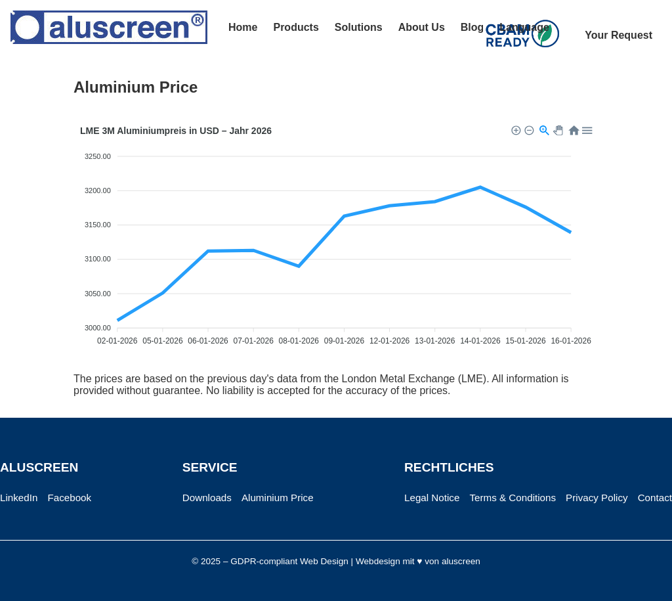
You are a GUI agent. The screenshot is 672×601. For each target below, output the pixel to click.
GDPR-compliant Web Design (289, 561)
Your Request (618, 35)
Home (242, 27)
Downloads (207, 497)
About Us (421, 27)
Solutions (359, 27)
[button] (515, 129)
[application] (336, 238)
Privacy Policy (597, 497)
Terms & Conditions (512, 497)
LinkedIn (18, 497)
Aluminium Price (278, 497)
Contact (655, 497)
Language (524, 27)
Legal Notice (431, 497)
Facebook (69, 497)
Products (295, 27)
